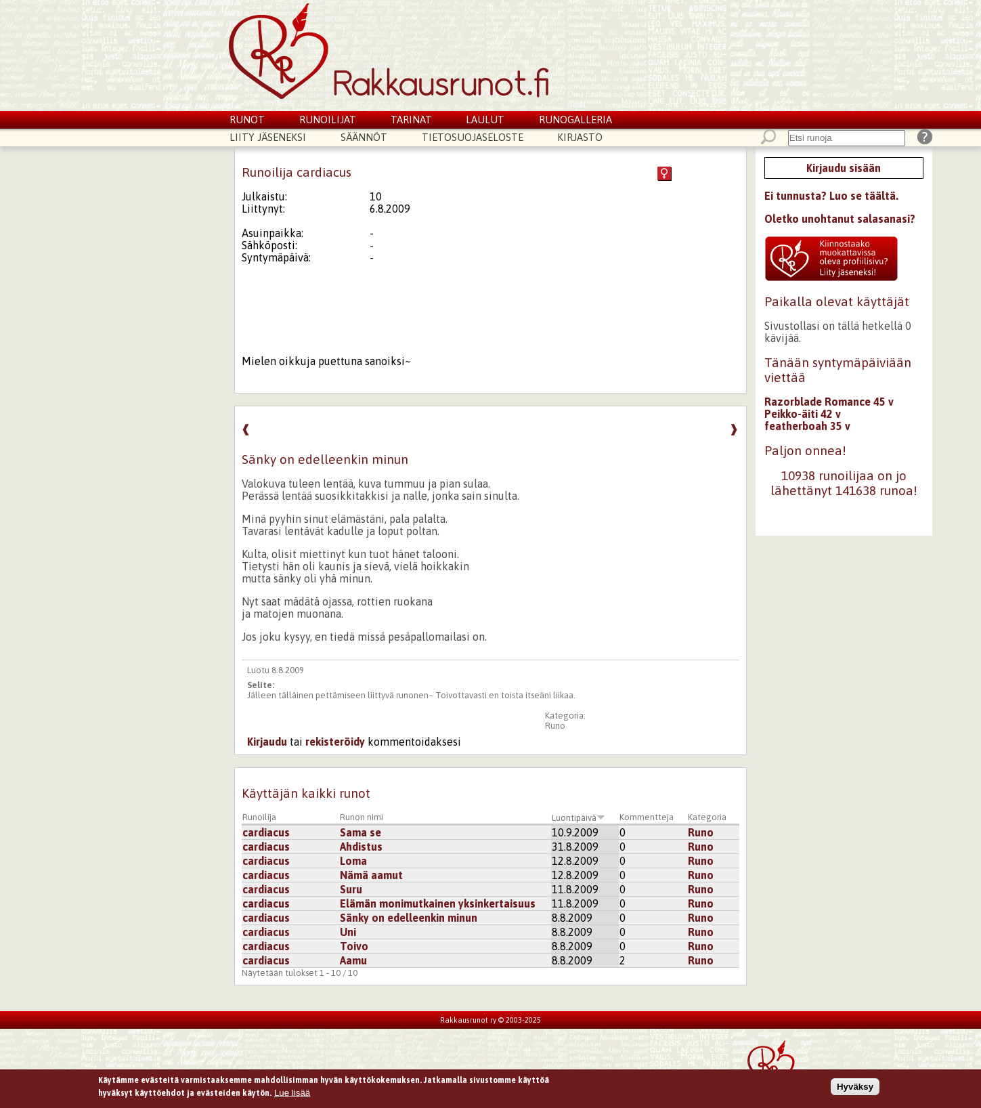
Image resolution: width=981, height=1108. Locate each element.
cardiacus (266, 832)
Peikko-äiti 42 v (802, 414)
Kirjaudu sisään (843, 168)
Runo (555, 726)
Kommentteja (646, 817)
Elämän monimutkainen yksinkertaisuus (438, 903)
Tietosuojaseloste (472, 137)
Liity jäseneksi (268, 137)
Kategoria (707, 817)
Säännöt (364, 137)
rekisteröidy (335, 742)
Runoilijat (327, 119)
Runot (247, 119)
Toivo (354, 946)
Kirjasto (580, 137)
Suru (351, 889)
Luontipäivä (578, 818)
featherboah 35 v (807, 426)
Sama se (360, 832)
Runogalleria (575, 119)
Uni (348, 932)
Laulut (485, 119)
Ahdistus (361, 846)
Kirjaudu (267, 742)
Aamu (353, 960)
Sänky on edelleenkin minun (408, 918)
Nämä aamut (371, 875)
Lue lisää (292, 1095)
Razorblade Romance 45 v (829, 402)
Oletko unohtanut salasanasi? (839, 219)
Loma (353, 861)
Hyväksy (855, 1089)
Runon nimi (361, 817)
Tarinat (411, 119)
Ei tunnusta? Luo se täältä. (831, 196)
